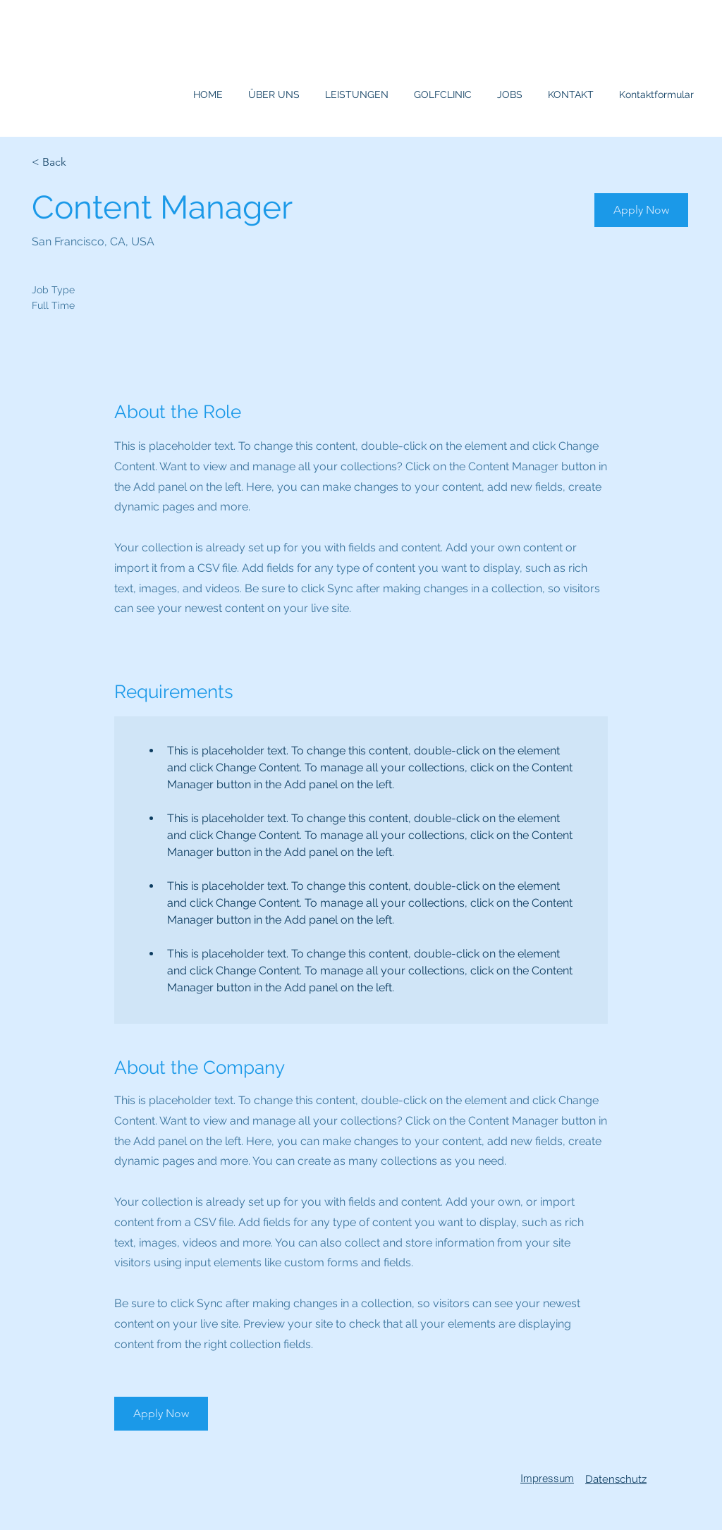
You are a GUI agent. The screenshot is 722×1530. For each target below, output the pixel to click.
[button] (641, 210)
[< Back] (82, 162)
